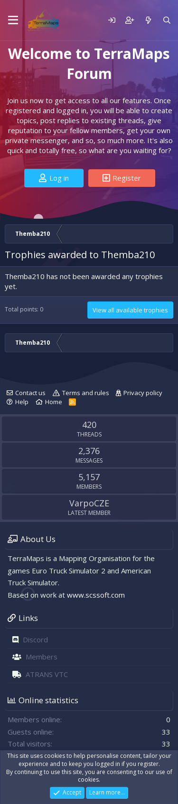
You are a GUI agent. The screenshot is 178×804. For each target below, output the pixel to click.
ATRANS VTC (47, 674)
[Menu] (13, 20)
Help (21, 401)
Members (41, 656)
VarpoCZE (89, 503)
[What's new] (148, 20)
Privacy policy (142, 392)
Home (53, 401)
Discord (35, 639)
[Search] (167, 20)
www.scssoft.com (96, 595)
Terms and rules (85, 392)
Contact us (30, 392)
